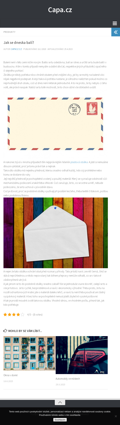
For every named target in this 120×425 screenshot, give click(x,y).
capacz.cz (16, 49)
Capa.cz (60, 9)
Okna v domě (10, 375)
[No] (115, 416)
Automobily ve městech (68, 378)
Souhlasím (60, 419)
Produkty (9, 31)
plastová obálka (79, 162)
